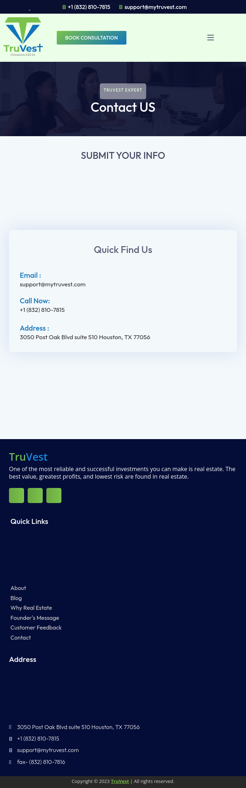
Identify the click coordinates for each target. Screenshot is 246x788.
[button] (214, 37)
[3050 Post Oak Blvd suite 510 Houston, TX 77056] (123, 392)
